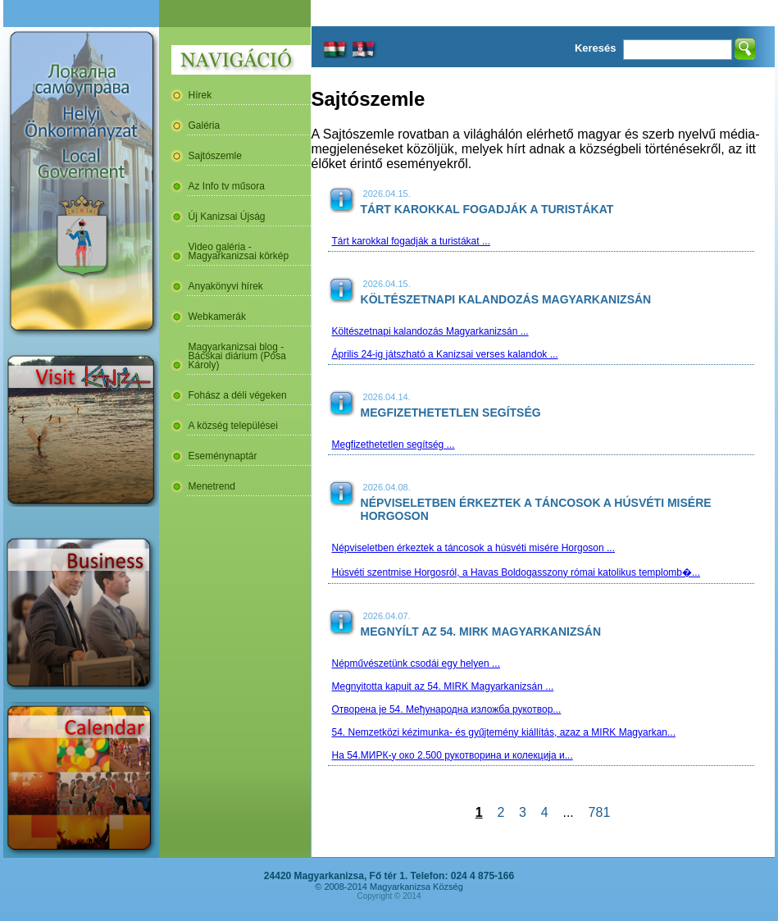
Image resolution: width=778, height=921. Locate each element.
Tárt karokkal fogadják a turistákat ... (411, 241)
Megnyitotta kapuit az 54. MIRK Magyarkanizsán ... (443, 686)
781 (599, 812)
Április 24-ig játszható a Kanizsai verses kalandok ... (445, 354)
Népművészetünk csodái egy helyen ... (416, 663)
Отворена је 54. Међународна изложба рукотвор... (447, 709)
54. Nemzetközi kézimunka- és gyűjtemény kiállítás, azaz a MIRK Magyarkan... (504, 732)
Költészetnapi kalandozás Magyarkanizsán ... (430, 331)
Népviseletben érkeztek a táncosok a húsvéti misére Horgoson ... (474, 548)
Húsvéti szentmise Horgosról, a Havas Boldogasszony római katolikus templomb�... (516, 572)
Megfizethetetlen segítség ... (393, 444)
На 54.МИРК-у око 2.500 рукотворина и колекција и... (452, 755)
